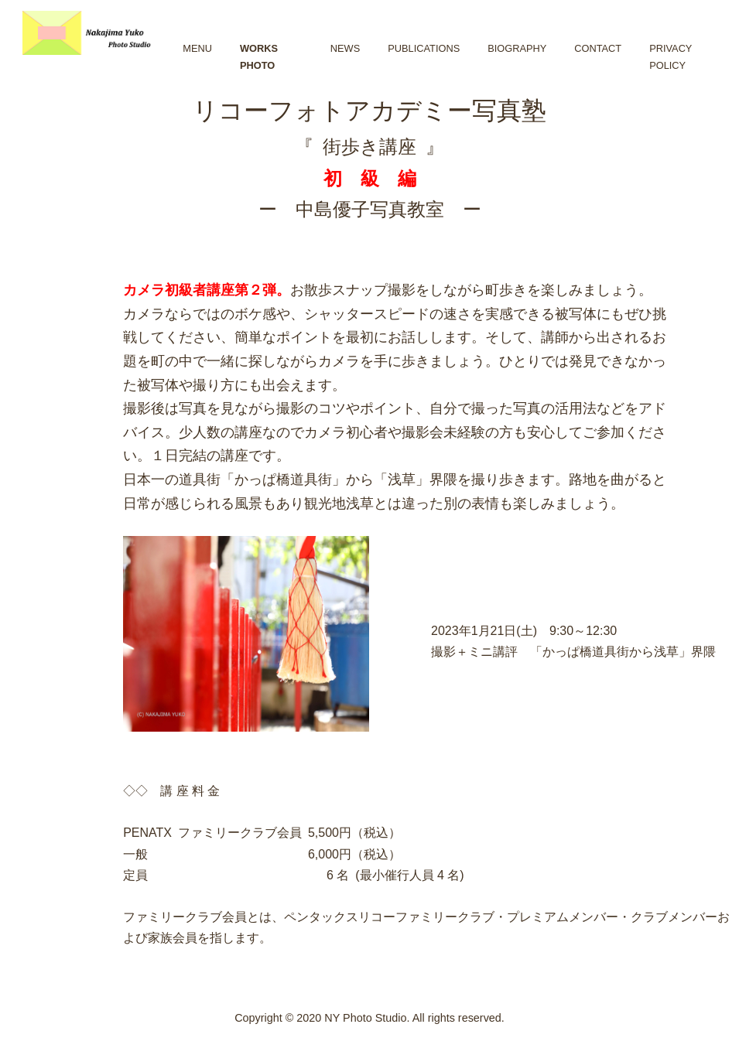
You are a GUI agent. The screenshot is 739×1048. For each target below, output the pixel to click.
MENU (197, 48)
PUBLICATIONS (424, 48)
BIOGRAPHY (517, 48)
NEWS (345, 48)
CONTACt (597, 48)
